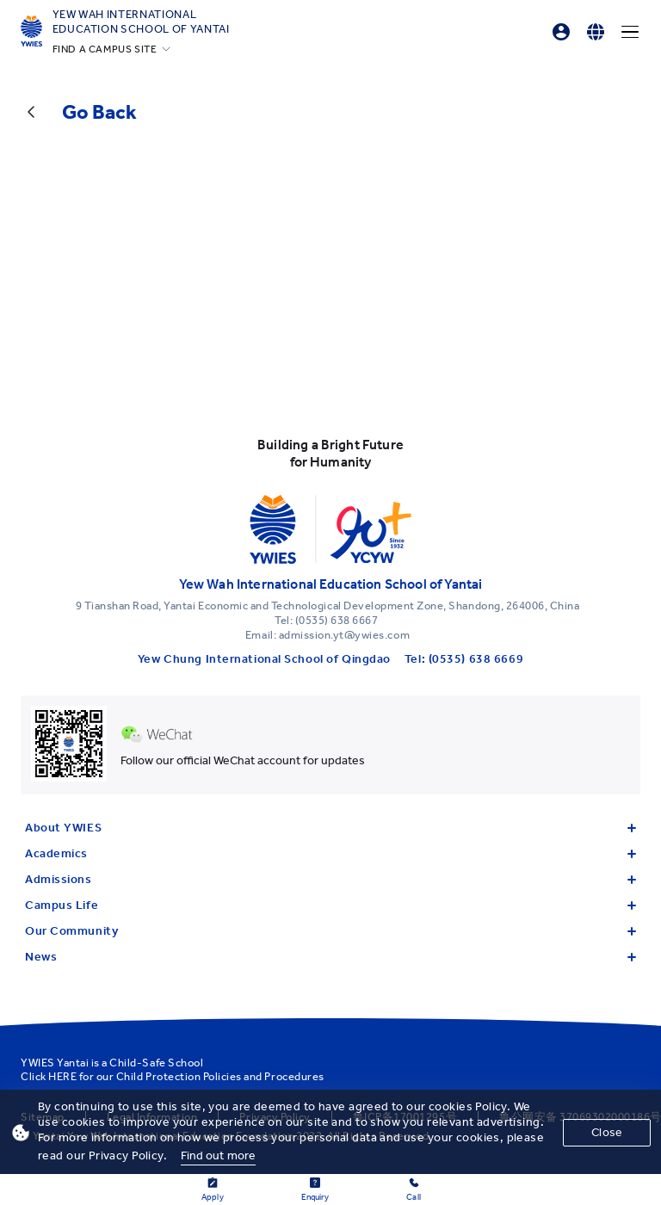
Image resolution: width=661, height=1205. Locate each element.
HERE (62, 1076)
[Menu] (630, 31)
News (330, 956)
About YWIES (330, 827)
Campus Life (330, 905)
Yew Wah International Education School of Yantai (141, 21)
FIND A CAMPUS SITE (105, 49)
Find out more (218, 1155)
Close (606, 1132)
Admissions (330, 879)
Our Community (330, 931)
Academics (330, 853)
